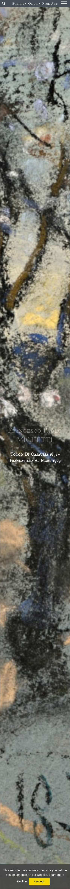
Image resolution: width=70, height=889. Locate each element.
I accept (39, 881)
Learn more (56, 874)
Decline (22, 881)
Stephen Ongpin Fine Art (35, 3)
